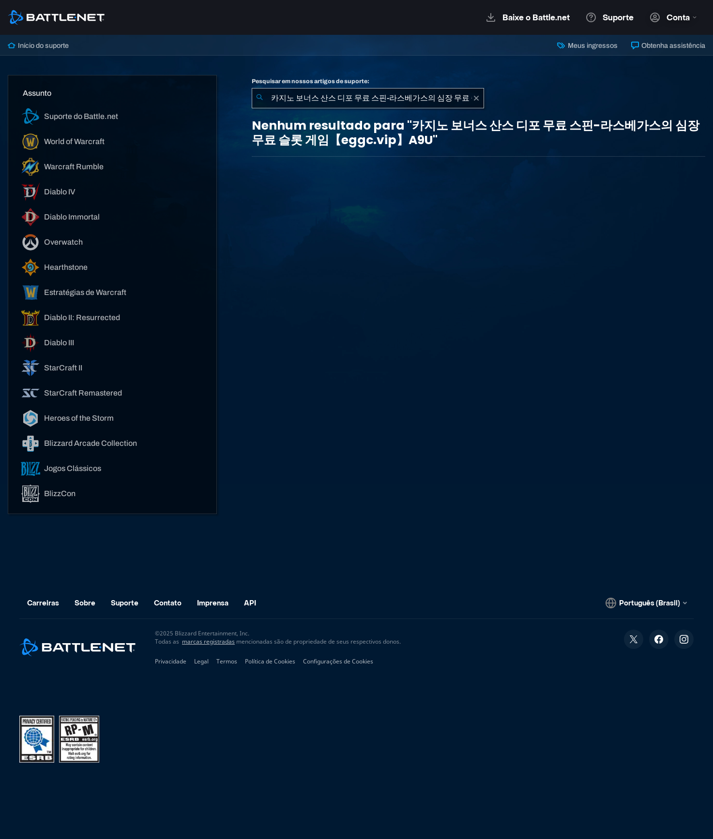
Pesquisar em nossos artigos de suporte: (310, 81)
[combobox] (368, 98)
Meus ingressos (587, 45)
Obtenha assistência (668, 45)
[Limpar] (476, 98)
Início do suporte (38, 45)
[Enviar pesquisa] (259, 98)
